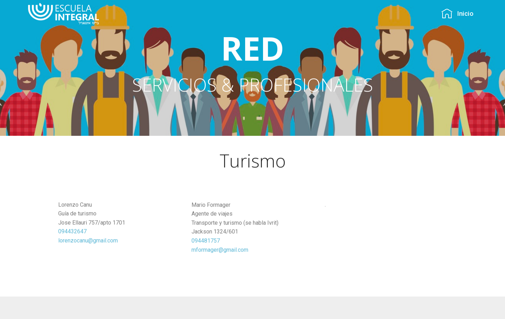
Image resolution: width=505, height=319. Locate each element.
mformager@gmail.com (219, 251)
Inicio (457, 13)
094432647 (72, 233)
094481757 (205, 242)
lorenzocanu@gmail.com (88, 241)
